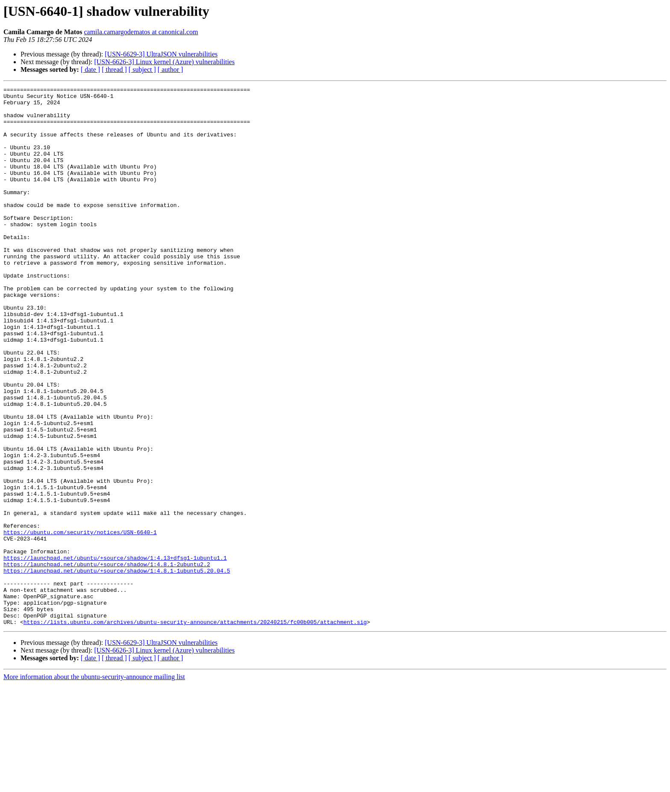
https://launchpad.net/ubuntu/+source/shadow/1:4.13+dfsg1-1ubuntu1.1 (115, 652)
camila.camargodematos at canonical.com (141, 31)
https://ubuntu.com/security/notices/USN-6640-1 (80, 622)
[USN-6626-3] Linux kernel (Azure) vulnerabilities (164, 61)
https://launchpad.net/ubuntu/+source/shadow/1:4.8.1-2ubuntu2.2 (106, 660)
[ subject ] (142, 69)
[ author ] (170, 69)
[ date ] (90, 69)
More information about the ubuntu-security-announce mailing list (94, 784)
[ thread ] (114, 69)
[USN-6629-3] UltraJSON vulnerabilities (161, 54)
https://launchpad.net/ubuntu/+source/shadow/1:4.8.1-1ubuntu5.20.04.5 (116, 668)
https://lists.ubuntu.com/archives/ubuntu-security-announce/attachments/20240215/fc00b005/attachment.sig (195, 729)
